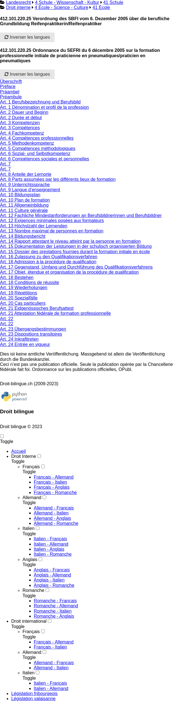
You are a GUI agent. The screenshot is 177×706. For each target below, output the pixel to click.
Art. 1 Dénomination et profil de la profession (44, 107)
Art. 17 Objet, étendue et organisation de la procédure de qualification (69, 272)
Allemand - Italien (51, 513)
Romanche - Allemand (56, 605)
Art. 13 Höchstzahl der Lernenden (33, 225)
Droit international (28, 621)
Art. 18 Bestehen (16, 277)
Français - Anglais (52, 487)
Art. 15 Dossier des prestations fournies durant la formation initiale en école (75, 251)
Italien (29, 528)
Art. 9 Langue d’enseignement (30, 189)
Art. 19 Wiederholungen (23, 287)
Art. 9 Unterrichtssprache (25, 184)
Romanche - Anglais (54, 616)
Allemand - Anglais (52, 518)
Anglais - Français (52, 569)
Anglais (30, 559)
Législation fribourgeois (34, 693)
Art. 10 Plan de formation (25, 200)
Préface (7, 86)
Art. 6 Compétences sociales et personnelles (44, 158)
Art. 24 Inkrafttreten (19, 339)
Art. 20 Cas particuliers (23, 303)
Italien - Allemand (51, 544)
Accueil (18, 451)
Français (31, 466)
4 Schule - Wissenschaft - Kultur (67, 2)
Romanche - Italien (52, 611)
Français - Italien (50, 482)
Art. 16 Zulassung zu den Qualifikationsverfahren (48, 256)
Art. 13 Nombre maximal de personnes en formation (51, 231)
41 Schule (113, 2)
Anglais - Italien (49, 580)
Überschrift (11, 81)
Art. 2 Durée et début (21, 117)
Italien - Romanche (52, 554)
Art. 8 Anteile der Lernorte (25, 174)
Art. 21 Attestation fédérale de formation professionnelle (55, 313)
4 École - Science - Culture (61, 7)
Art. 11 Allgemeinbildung (24, 205)
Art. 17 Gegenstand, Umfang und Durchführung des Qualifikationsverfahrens (76, 267)
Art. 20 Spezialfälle (18, 298)
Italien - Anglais (49, 549)
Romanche (33, 590)
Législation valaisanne (33, 698)
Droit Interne (23, 456)
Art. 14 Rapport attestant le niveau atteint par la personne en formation (70, 241)
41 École (101, 7)
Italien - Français (50, 538)
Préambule (11, 96)
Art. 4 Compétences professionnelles (36, 138)
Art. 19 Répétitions (18, 292)
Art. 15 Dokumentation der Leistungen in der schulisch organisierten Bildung (76, 246)
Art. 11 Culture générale (24, 210)
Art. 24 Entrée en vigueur (25, 344)
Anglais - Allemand (52, 575)
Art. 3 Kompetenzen (20, 122)
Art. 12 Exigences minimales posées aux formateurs (52, 220)
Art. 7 (5, 163)
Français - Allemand (53, 477)
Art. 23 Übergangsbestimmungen (33, 329)
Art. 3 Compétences (20, 127)
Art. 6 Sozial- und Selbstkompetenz (35, 153)
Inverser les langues (27, 37)
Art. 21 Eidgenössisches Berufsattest (36, 308)
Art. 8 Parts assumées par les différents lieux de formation (58, 179)
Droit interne (18, 7)
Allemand (32, 497)
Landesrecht (18, 2)
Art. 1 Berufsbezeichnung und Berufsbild (40, 102)
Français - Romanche (55, 492)
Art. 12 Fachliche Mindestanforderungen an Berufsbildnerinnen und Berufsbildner (81, 215)
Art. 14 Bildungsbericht (22, 236)
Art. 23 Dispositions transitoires (31, 334)
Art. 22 (6, 318)
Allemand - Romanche (56, 523)
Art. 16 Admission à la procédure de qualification (48, 261)
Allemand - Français (54, 508)
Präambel (9, 91)
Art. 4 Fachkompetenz (22, 133)
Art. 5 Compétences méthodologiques (37, 148)
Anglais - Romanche (54, 585)
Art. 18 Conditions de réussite (29, 282)
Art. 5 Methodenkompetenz (27, 143)
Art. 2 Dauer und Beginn (24, 112)
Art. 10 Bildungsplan (20, 194)
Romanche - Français (55, 600)
